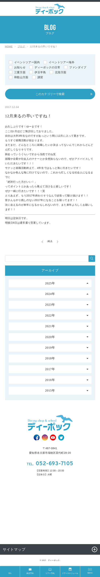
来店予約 (30, 573)
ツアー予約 (50, 573)
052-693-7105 (50, 464)
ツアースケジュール (70, 573)
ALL (50, 241)
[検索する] (92, 258)
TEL (9, 573)
